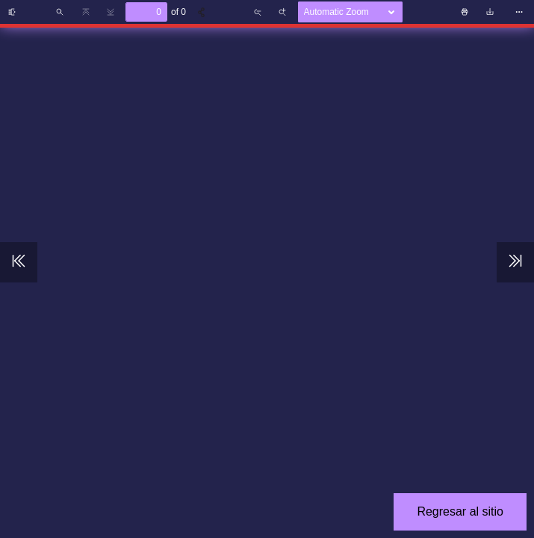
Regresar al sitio (460, 511)
